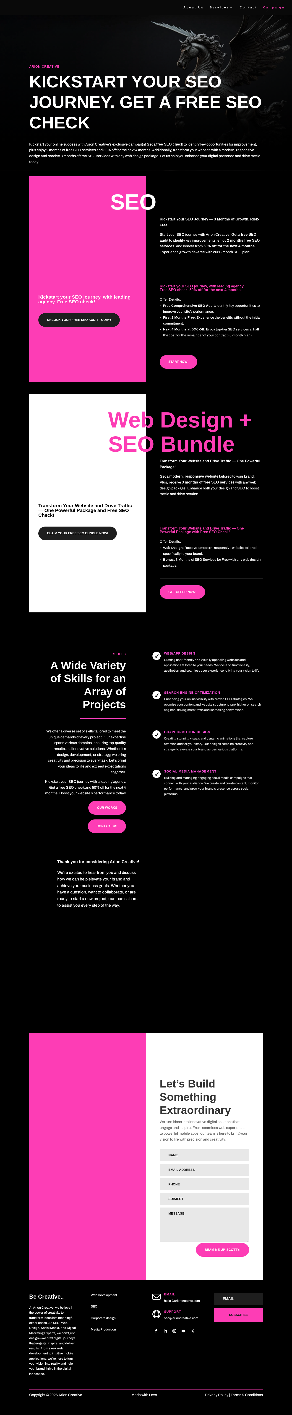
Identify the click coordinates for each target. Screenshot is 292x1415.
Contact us (106, 826)
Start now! (178, 361)
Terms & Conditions (247, 1395)
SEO (94, 1306)
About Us (193, 7)
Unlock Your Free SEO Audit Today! (79, 320)
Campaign (274, 7)
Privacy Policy (217, 1395)
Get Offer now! (182, 592)
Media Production (103, 1329)
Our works (107, 807)
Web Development (104, 1295)
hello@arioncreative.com (182, 1300)
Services (219, 7)
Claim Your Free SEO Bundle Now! (77, 533)
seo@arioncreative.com (181, 1318)
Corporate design (103, 1318)
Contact (248, 7)
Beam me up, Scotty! (222, 1249)
